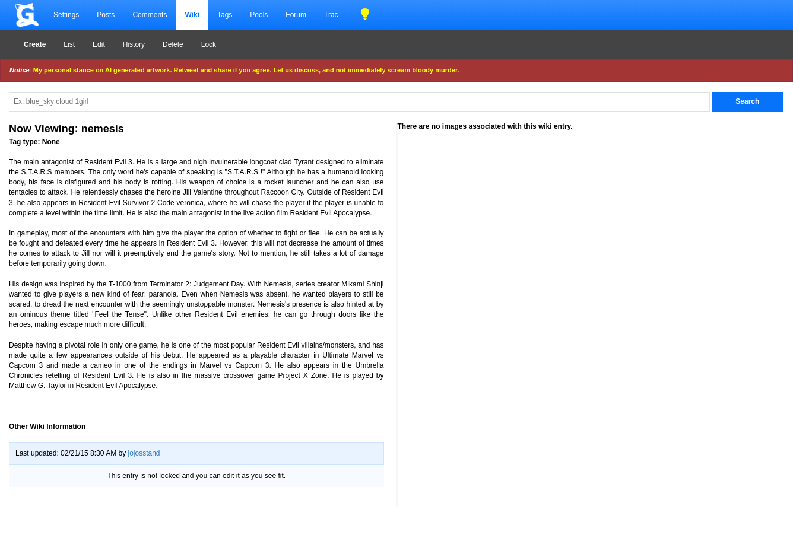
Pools (259, 15)
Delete (173, 44)
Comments (149, 15)
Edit (99, 44)
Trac (331, 15)
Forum (296, 15)
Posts (106, 15)
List (69, 44)
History (134, 44)
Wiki (192, 15)
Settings (66, 15)
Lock (208, 44)
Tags (224, 15)
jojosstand (144, 453)
